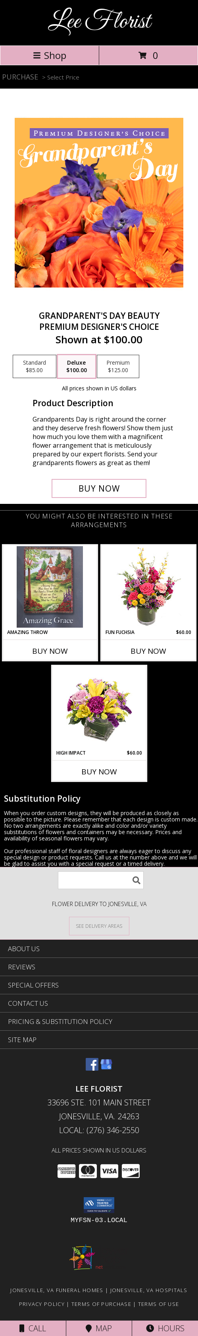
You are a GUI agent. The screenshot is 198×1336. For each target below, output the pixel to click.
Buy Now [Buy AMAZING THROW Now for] (50, 651)
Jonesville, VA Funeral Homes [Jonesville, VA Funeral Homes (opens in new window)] (56, 1290)
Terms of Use (158, 1304)
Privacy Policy (42, 1304)
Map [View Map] (99, 1328)
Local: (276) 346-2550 (99, 1130)
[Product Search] (101, 880)
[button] (99, 1205)
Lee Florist (99, 22)
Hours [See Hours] (165, 1328)
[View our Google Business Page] (106, 1068)
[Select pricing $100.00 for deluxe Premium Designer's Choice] (76, 366)
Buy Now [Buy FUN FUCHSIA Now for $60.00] (148, 651)
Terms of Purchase (101, 1304)
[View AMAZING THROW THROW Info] (50, 587)
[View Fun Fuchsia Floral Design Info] (148, 587)
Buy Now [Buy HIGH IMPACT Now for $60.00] (99, 771)
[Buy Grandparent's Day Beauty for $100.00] (99, 488)
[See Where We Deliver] (99, 925)
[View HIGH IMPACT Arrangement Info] (99, 708)
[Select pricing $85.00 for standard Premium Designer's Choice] (34, 366)
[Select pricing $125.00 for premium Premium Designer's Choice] (118, 366)
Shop (49, 55)
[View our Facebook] (92, 1068)
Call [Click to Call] (32, 1328)
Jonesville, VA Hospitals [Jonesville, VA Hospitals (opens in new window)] (149, 1290)
